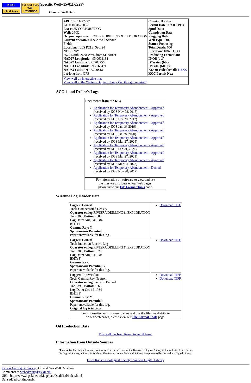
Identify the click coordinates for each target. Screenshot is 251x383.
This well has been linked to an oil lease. (125, 334)
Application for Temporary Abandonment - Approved (129, 108)
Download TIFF (170, 205)
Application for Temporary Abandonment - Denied (127, 167)
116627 (182, 70)
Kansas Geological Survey (19, 368)
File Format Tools (132, 187)
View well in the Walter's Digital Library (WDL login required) (105, 82)
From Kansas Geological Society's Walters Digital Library (125, 360)
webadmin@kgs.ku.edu (35, 372)
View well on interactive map (82, 78)
